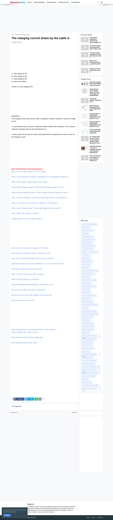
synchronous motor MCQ (88, 376)
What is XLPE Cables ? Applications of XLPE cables (30, 182)
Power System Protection (88, 363)
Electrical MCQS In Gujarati (89, 280)
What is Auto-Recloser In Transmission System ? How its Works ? (44, 317)
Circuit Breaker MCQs (87, 236)
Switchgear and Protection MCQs (90, 373)
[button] (98, 2)
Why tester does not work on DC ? (23, 300)
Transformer (85, 379)
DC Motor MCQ (94, 252)
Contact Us (100, 517)
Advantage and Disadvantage (89, 224)
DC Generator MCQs (87, 249)
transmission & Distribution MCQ (90, 385)
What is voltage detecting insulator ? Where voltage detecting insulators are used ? (40, 192)
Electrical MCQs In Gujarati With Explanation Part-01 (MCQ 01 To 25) (95, 116)
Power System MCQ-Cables (23, 34)
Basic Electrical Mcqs (87, 230)
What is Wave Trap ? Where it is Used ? (25, 213)
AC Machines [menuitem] (75, 2)
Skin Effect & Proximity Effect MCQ (90, 366)
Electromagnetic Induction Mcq (89, 304)
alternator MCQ (86, 227)
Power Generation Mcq (88, 348)
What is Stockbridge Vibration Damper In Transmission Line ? (33, 284)
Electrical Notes (86, 283)
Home (88, 517)
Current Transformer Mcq (88, 245)
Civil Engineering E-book (88, 239)
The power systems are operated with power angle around (95, 47)
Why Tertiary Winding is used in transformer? (27, 269)
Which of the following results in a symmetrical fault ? (95, 63)
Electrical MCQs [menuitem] (39, 2)
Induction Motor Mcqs (87, 323)
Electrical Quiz (85, 289)
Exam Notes (85, 307)
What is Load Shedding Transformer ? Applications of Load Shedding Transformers (40, 177)
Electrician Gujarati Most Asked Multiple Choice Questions (95, 83)
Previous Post (14, 412)
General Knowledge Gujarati (89, 311)
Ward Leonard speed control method (89, 389)
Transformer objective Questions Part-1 (95, 100)
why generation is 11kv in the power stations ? (27, 219)
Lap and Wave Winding (88, 326)
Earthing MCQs (86, 258)
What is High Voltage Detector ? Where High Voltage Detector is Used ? (36, 208)
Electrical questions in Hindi (89, 286)
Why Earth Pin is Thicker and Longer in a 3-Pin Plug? (44, 236)
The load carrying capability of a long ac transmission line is (95, 55)
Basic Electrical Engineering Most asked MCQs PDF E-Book (95, 108)
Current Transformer (87, 242)
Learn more (13, 511)
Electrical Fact (85, 267)
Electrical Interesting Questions (89, 270)
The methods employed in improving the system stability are (95, 40)
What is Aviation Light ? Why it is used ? (25, 332)
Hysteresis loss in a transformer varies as (95, 70)
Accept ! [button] (7, 515)
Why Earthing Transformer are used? (24, 343)
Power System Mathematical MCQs (89, 355)
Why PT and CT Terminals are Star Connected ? (28, 274)
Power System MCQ (87, 357)
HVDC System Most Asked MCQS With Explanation (95, 131)
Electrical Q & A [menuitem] (64, 2)
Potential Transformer (87, 342)
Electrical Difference (87, 261)
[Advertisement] (56, 19)
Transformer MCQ (86, 382)
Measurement (85, 332)
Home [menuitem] (29, 2)
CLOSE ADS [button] (7, 4)
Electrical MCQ (86, 276)
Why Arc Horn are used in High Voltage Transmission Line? (32, 295)
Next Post (74, 412)
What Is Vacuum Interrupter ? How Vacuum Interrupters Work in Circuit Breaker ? (39, 198)
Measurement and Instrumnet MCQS (89, 336)
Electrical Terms (86, 292)
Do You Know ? (86, 255)
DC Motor (84, 252)
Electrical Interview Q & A (88, 273)
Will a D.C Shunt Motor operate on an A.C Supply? (29, 171)
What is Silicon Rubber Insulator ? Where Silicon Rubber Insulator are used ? (38, 187)
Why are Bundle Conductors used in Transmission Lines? (31, 253)
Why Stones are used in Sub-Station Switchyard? (28, 290)
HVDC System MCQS (87, 317)
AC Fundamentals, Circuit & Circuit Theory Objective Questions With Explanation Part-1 (95, 140)
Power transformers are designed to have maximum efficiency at (95, 158)
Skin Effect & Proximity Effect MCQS (89, 370)
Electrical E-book (86, 264)
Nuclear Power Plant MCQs (89, 338)
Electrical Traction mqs (87, 301)
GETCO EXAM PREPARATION (90, 314)
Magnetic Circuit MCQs (88, 329)
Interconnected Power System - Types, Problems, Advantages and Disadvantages (95, 92)
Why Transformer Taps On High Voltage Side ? (28, 337)
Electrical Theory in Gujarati (89, 295)
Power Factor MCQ (87, 345)
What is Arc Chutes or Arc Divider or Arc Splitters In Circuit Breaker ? (35, 203)
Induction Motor (86, 320)
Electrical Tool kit (86, 298)
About (93, 517)
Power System (85, 351)
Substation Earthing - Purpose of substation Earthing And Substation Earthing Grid (95, 149)
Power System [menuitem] (51, 2)
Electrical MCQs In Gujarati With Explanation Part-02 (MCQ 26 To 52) (95, 124)
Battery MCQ (85, 233)
